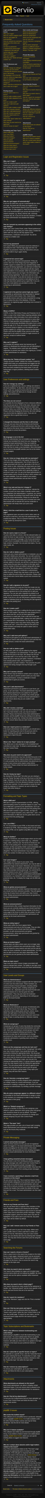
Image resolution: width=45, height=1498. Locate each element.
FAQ (17, 16)
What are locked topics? (10, 147)
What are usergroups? (29, 35)
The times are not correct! (10, 69)
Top (7, 175)
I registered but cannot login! (11, 48)
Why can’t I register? (9, 56)
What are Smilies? (8, 136)
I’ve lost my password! (9, 46)
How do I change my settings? (12, 68)
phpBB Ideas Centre (15, 1436)
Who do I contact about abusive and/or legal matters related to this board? (32, 142)
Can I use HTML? (8, 134)
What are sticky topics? (10, 145)
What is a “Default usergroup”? (32, 48)
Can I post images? (9, 138)
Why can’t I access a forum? (11, 109)
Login (27, 16)
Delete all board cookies (25, 1489)
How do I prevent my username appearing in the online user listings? (12, 43)
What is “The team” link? (30, 50)
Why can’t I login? (8, 33)
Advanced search (36, 4)
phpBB (15, 1494)
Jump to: (9, 1485)
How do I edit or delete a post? (12, 96)
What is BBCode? (8, 132)
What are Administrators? (30, 32)
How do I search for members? (32, 97)
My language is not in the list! (12, 75)
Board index (9, 19)
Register (22, 16)
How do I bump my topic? (10, 126)
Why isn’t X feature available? (31, 138)
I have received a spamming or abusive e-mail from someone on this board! (32, 66)
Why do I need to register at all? (12, 35)
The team (15, 1489)
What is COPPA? (8, 54)
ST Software (23, 1496)
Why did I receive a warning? (11, 113)
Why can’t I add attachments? (12, 111)
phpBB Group (18, 1419)
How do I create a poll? (10, 102)
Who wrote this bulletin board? (32, 136)
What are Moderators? (29, 33)
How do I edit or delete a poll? (12, 107)
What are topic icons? (9, 149)
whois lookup (32, 1455)
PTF (30, 1496)
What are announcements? (11, 143)
